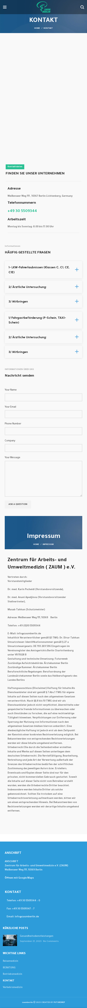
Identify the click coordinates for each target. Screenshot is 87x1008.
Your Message (12, 457)
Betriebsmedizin (12, 974)
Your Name (11, 390)
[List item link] (43, 901)
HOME (36, 545)
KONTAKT (8, 981)
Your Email (10, 407)
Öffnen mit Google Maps (19, 878)
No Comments (51, 941)
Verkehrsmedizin (13, 987)
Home (37, 28)
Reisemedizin (10, 961)
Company (10, 441)
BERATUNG (9, 968)
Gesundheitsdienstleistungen (36, 936)
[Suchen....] (82, 7)
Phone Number (13, 424)
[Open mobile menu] (5, 7)
